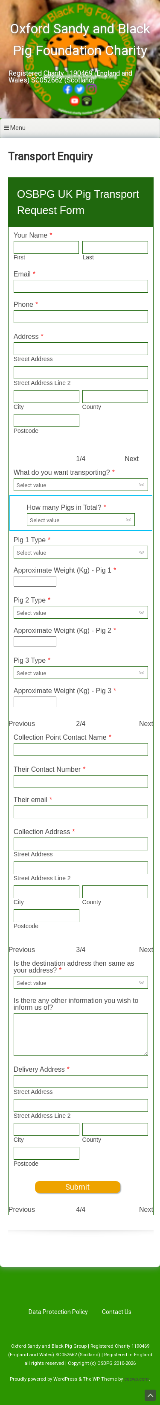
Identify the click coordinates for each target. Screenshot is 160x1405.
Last (87, 257)
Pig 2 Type (30, 600)
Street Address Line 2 (42, 382)
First (19, 257)
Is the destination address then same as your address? (74, 967)
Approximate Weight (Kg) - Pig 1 (62, 570)
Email (22, 274)
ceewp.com (136, 1379)
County (91, 406)
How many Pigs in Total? (64, 507)
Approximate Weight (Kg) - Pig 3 (62, 690)
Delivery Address (39, 1069)
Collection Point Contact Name (60, 737)
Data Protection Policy (58, 1311)
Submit (77, 1186)
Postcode (26, 430)
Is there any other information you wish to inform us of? (76, 1004)
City (19, 406)
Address (26, 336)
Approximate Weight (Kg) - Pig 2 (62, 630)
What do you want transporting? (62, 472)
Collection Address (42, 831)
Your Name (30, 235)
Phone (23, 304)
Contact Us (116, 1311)
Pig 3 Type (30, 660)
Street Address (33, 359)
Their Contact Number (47, 769)
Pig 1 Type (30, 540)
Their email (30, 799)
